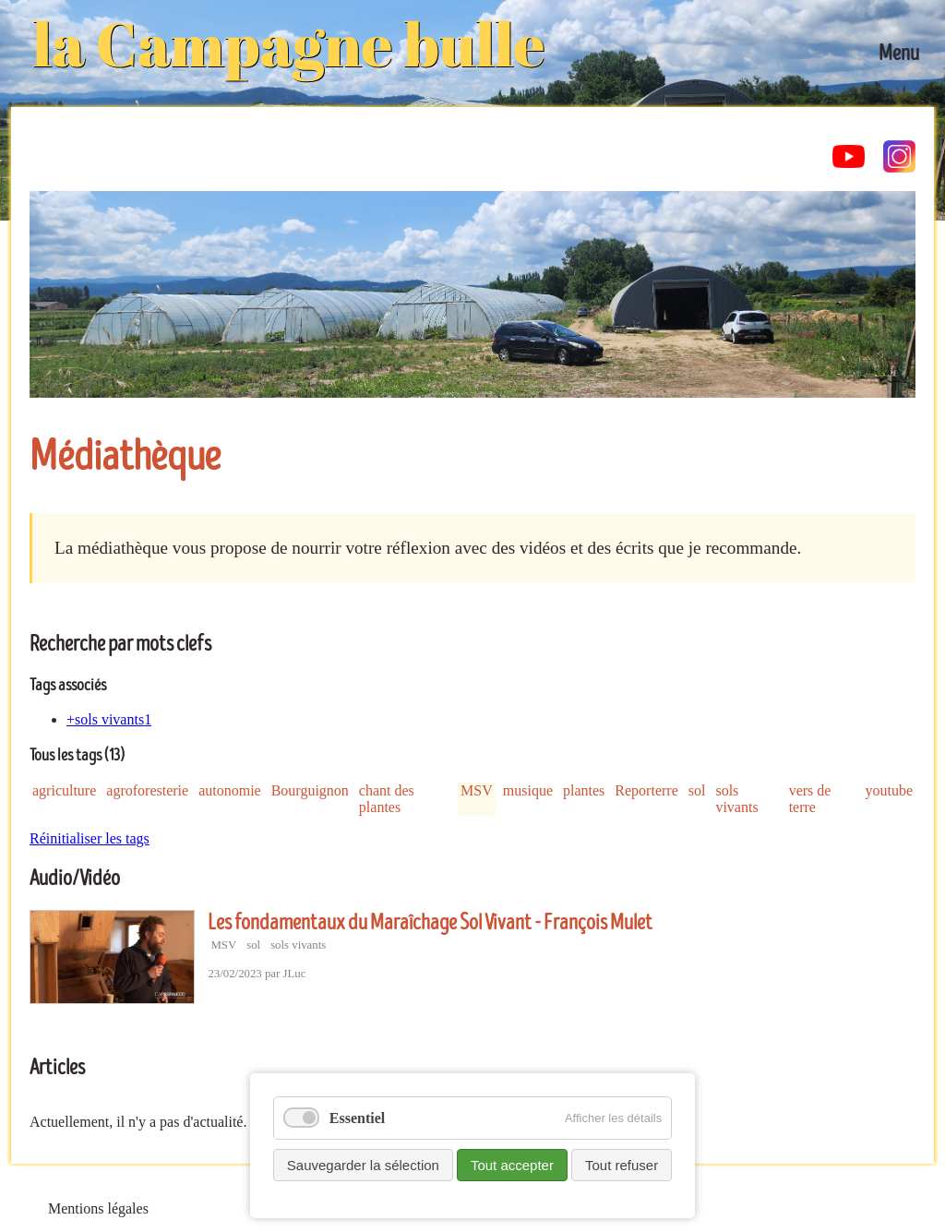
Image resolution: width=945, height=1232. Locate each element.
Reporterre (646, 790)
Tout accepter (512, 1165)
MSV (477, 790)
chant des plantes (386, 799)
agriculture (64, 790)
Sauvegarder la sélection (363, 1165)
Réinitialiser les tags (90, 838)
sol (697, 790)
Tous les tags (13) (77, 755)
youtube (889, 790)
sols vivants (736, 799)
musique (528, 790)
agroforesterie (147, 790)
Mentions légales (98, 1208)
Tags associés (68, 685)
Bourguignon (310, 790)
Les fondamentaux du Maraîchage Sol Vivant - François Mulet (430, 923)
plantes (583, 790)
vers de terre (810, 799)
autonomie (229, 790)
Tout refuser (621, 1165)
